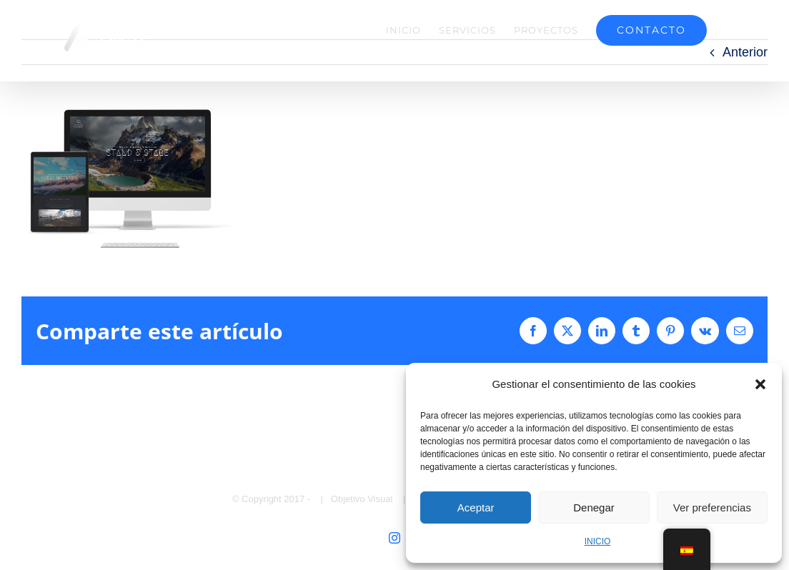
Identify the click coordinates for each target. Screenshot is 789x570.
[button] (760, 384)
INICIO (598, 541)
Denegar (594, 507)
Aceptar (476, 507)
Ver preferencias (712, 507)
